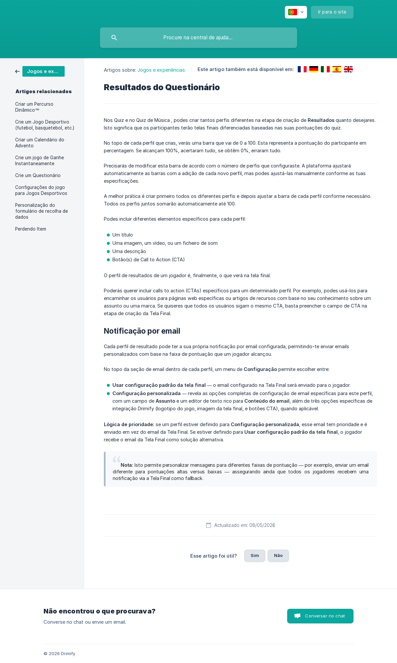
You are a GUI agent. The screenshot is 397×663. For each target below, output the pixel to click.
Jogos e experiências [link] (161, 70)
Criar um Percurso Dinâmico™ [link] (34, 107)
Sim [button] (255, 555)
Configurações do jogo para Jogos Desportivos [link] (41, 190)
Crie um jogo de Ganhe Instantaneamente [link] (39, 160)
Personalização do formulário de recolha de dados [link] (41, 211)
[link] (40, 71)
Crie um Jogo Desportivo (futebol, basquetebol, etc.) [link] (44, 124)
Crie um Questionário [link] (38, 175)
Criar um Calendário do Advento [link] (39, 142)
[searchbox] (198, 37)
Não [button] (278, 555)
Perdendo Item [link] (30, 229)
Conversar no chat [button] (325, 615)
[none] (296, 12)
